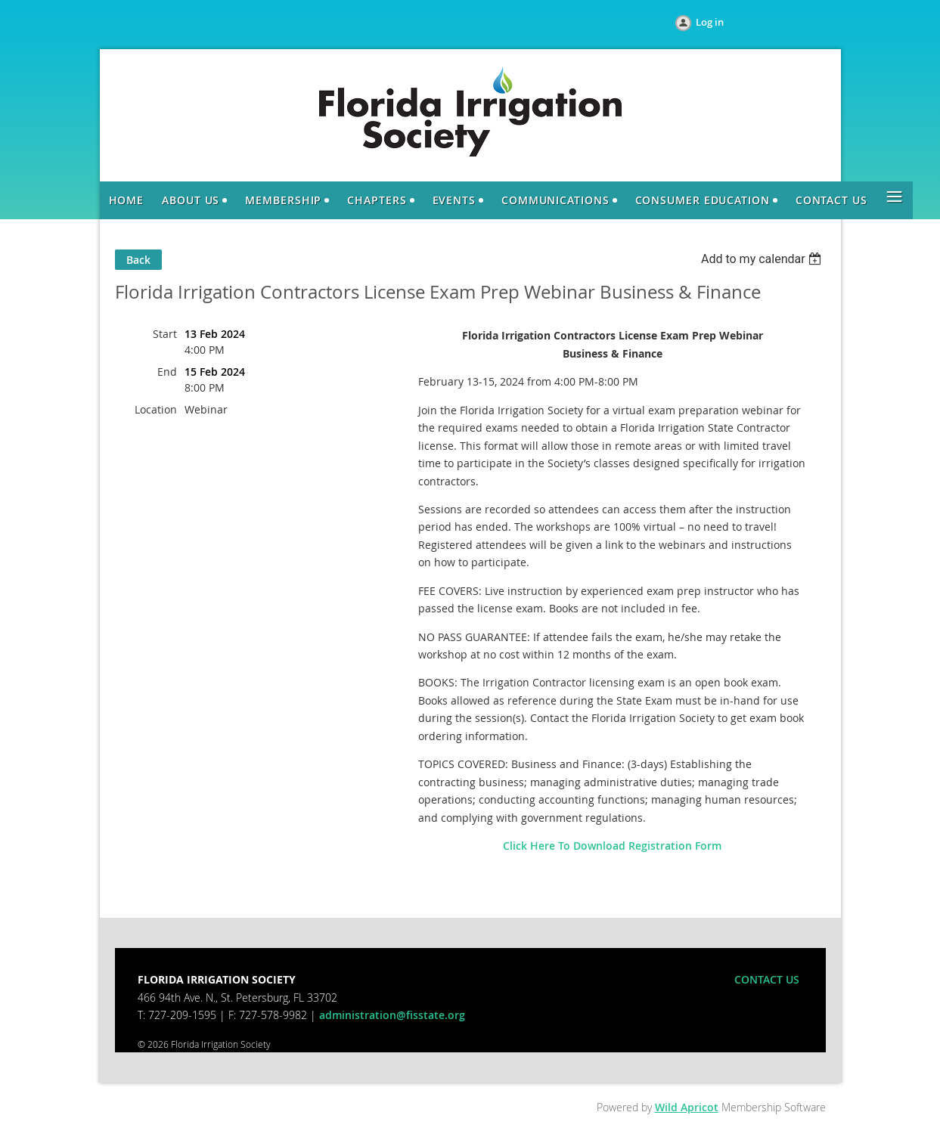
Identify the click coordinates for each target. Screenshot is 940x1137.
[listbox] (763, 258)
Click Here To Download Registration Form (612, 845)
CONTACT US (766, 979)
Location (156, 409)
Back (138, 259)
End (167, 371)
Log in (710, 22)
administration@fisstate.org (392, 1015)
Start (165, 334)
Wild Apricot (686, 1107)
